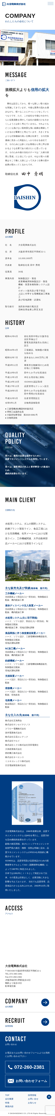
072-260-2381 (15, 974)
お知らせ (32, 1103)
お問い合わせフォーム (31, 1081)
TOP (7, 1095)
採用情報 (32, 1095)
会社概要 (9, 1099)
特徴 (7, 1103)
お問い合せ (33, 1099)
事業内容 (9, 1106)
